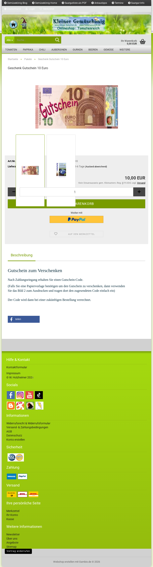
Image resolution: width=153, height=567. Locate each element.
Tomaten (11, 49)
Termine (117, 3)
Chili (42, 49)
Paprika (28, 49)
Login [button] (30, 9)
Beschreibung (21, 255)
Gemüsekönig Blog (15, 3)
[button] (12, 9)
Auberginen (59, 49)
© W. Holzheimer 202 (19, 377)
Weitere (125, 49)
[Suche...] (9, 40)
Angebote (12, 542)
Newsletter (13, 534)
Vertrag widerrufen (18, 551)
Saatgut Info (136, 3)
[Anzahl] (76, 191)
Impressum (13, 373)
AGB (9, 431)
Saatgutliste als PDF (74, 3)
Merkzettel (47, 9)
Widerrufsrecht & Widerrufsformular (28, 423)
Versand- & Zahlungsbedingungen (27, 427)
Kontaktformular (16, 367)
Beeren (93, 49)
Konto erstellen (15, 439)
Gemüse (109, 49)
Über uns (11, 538)
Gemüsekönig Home (44, 3)
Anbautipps (99, 3)
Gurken (77, 49)
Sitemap (11, 546)
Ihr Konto (12, 515)
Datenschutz (14, 435)
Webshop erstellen (63, 561)
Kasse (10, 519)
